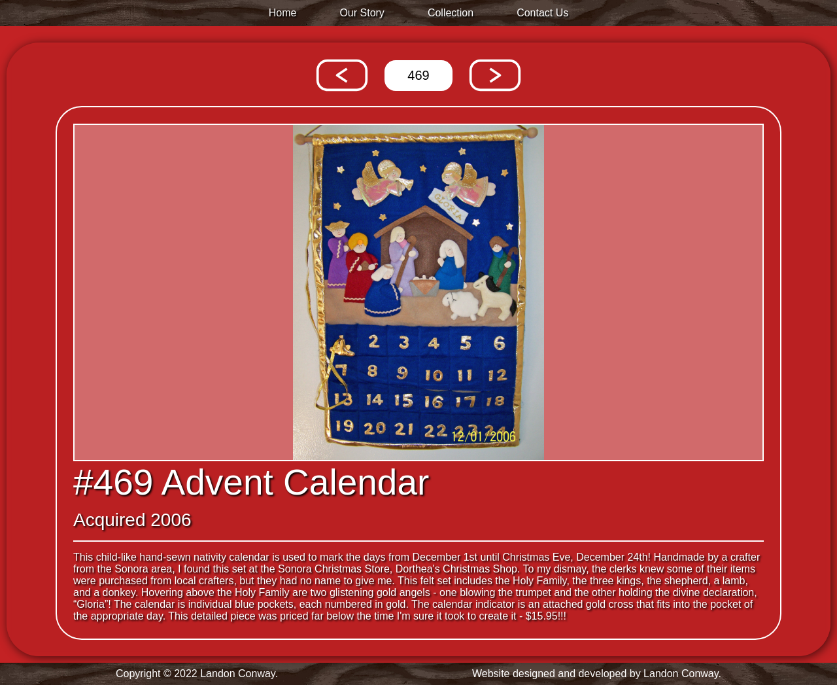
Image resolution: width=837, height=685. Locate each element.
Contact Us (542, 12)
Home (283, 12)
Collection (450, 12)
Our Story (361, 12)
